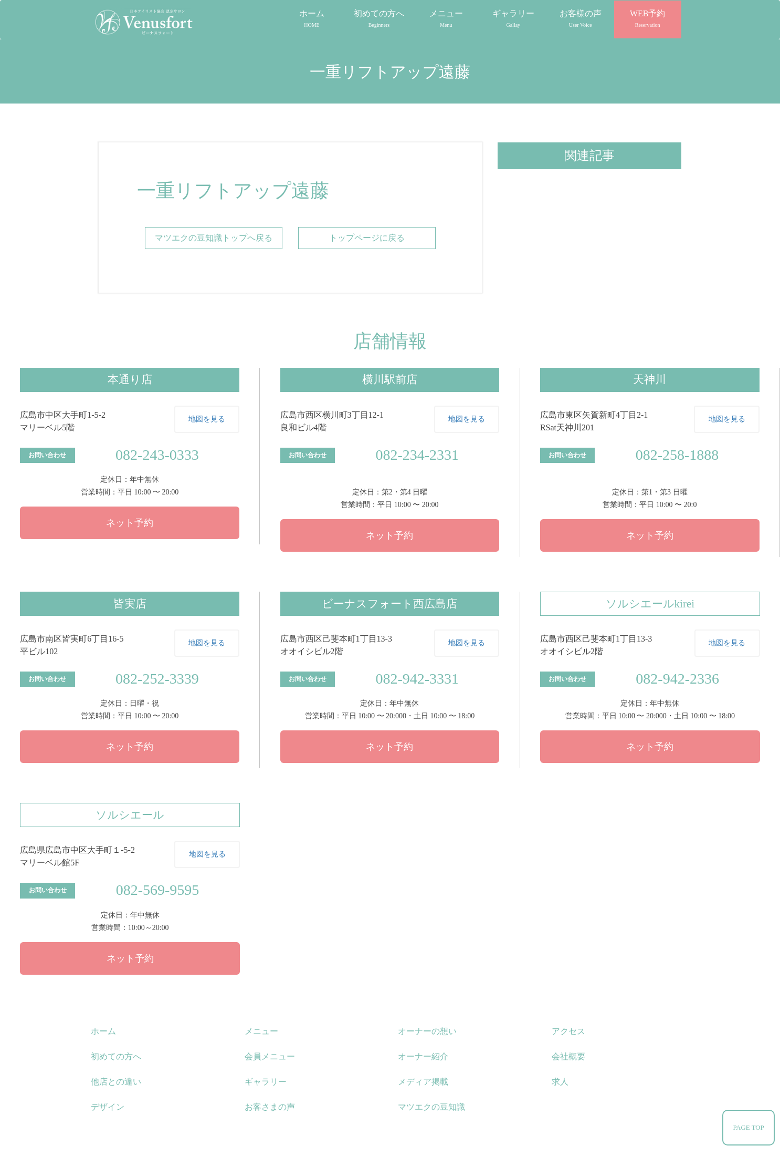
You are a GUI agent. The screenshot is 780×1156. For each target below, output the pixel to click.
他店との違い (116, 1081)
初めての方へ (379, 18)
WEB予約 (648, 18)
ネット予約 (129, 523)
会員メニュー (270, 1056)
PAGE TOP (748, 1127)
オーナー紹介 (423, 1056)
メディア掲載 (423, 1081)
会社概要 (568, 1056)
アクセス (568, 1031)
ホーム (311, 18)
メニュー (446, 18)
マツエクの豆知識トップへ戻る (213, 237)
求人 (560, 1081)
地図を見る (206, 419)
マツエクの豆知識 (431, 1106)
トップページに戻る (367, 237)
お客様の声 (581, 18)
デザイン (107, 1106)
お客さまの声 (270, 1106)
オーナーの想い (427, 1031)
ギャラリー (513, 18)
